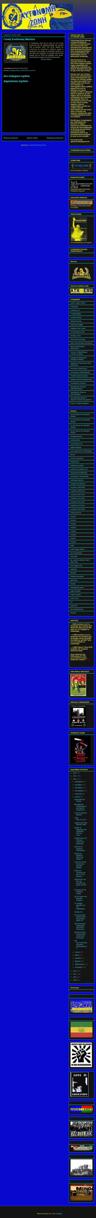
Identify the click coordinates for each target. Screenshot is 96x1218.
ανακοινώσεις (25, 70)
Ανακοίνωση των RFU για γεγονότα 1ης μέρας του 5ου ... (80, 883)
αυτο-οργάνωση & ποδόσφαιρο (81, 451)
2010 (75, 977)
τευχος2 (73, 520)
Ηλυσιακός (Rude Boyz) (79, 369)
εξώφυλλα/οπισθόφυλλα (79, 473)
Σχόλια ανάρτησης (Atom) (38, 145)
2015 (75, 773)
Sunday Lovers (76, 336)
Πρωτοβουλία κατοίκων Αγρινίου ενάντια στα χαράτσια (81, 399)
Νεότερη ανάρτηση (11, 138)
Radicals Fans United (78, 328)
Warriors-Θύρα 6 (46, 59)
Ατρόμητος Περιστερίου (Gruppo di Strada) (79, 358)
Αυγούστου (79, 794)
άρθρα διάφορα (76, 447)
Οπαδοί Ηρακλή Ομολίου (79, 376)
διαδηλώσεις (75, 462)
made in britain (76, 595)
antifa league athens (78, 549)
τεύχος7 (73, 538)
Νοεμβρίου (79, 785)
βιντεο (73, 454)
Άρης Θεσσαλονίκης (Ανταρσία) (81, 343)
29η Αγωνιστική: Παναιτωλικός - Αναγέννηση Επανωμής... (80, 935)
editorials (74, 569)
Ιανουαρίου (79, 967)
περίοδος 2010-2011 (78, 495)
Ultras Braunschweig (78, 339)
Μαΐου (77, 955)
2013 (75, 779)
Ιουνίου (77, 952)
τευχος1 (73, 516)
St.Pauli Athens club (78, 332)
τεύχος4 (73, 527)
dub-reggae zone (76, 566)
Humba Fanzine (76, 317)
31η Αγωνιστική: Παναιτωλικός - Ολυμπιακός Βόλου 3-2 (80, 917)
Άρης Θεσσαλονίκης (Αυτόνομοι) (77, 347)
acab (72, 545)
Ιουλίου (77, 797)
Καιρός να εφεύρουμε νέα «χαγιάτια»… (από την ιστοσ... (80, 831)
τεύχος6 (73, 535)
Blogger (59, 1213)
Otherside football (77, 325)
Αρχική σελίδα (32, 138)
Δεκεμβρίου (79, 781)
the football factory (77, 609)
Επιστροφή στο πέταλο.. (79, 800)
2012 (75, 971)
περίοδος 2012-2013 (78, 502)
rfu (71, 602)
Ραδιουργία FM (76, 513)
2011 (75, 974)
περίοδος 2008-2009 (78, 487)
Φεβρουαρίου (80, 964)
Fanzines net (75, 310)
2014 (75, 776)
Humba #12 (78, 912)
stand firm (74, 606)
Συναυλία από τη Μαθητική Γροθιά (80, 891)
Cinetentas (74, 306)
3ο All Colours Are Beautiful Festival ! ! (80, 898)
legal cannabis (76, 591)
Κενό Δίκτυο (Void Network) (80, 372)
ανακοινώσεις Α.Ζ (77, 444)
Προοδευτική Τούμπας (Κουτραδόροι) (78, 393)
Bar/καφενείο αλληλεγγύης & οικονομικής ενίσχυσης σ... (80, 807)
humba (73, 584)
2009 (75, 980)
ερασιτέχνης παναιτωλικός (80, 476)
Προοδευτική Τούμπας (78, 383)
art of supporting (76, 553)
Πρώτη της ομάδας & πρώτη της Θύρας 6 (78, 856)
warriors (32, 70)
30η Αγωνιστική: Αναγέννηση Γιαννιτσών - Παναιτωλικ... (80, 926)
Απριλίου (78, 958)
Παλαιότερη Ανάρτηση (54, 138)
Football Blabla (76, 314)
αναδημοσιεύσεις (14, 70)
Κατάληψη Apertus (77, 480)
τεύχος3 (73, 524)
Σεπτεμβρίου (79, 791)
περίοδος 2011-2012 (78, 498)
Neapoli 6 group (76, 321)
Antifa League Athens (78, 303)
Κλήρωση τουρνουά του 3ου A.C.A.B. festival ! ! (80, 873)
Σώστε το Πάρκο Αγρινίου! (80, 403)
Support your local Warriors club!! (80, 824)
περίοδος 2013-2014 (78, 505)
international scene (77, 587)
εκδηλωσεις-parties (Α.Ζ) (79, 469)
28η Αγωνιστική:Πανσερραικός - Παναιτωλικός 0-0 (80, 944)
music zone (74, 598)
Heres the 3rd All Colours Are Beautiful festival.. (80, 864)
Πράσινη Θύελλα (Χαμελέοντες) (81, 379)
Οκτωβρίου (79, 788)
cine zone (74, 556)
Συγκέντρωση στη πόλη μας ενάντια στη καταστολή (80, 841)
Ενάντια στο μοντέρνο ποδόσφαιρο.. (80, 848)
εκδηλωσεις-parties (77, 465)
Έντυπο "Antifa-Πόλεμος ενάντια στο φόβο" (79, 353)
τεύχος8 (73, 542)
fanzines (73, 573)
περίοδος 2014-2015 (78, 509)
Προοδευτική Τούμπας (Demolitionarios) (78, 388)
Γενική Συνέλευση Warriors (80, 814)
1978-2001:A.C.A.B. (80, 819)
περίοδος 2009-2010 (78, 491)
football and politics (77, 576)
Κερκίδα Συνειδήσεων (78, 484)
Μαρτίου (78, 961)
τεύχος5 (73, 531)
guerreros (74, 580)
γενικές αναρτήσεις (77, 458)
